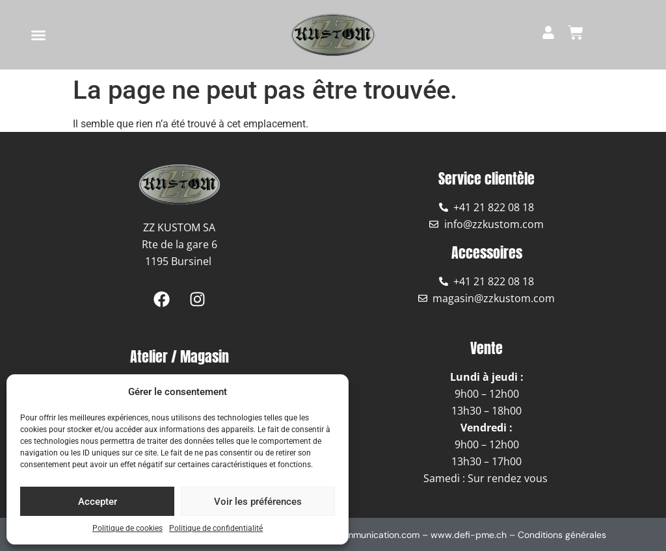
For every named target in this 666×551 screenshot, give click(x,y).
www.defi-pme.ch (469, 535)
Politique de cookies (127, 528)
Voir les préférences (258, 501)
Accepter (97, 501)
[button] (38, 35)
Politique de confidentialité (216, 528)
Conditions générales (562, 535)
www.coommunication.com (363, 535)
